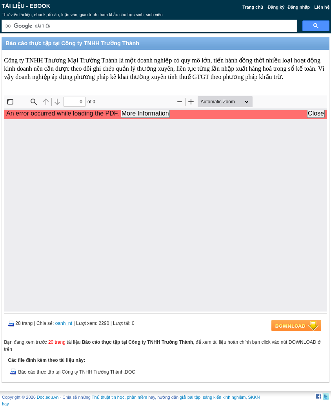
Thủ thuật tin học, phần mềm (119, 397)
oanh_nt (63, 323)
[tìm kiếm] (148, 26)
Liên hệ (321, 7)
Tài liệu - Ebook (26, 6)
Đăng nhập (298, 7)
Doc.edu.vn (48, 397)
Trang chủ (252, 7)
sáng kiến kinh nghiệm (224, 397)
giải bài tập (190, 397)
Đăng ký (276, 7)
